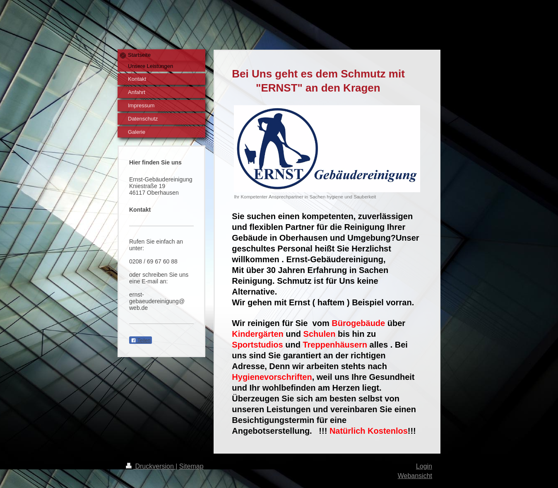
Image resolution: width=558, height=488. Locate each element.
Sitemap (191, 466)
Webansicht (415, 475)
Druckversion (151, 466)
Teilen (140, 340)
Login (424, 466)
